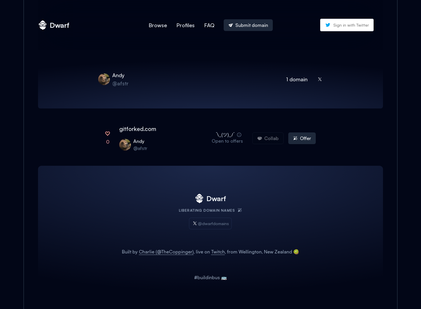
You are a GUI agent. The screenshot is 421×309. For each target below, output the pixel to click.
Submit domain (248, 25)
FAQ (209, 25)
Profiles (185, 25)
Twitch (218, 252)
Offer (302, 138)
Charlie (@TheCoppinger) (166, 252)
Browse (158, 25)
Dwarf (53, 25)
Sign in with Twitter (347, 25)
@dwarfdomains (210, 223)
